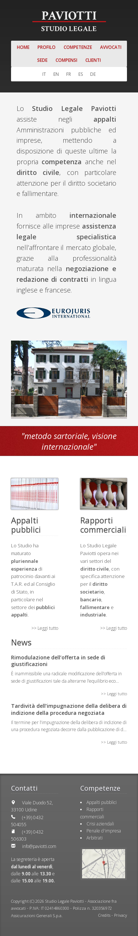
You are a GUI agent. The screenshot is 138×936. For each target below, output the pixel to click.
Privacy (120, 915)
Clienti (93, 60)
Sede (42, 60)
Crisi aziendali (100, 824)
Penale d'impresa (103, 831)
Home (23, 47)
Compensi (66, 60)
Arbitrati (94, 838)
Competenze (78, 47)
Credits (104, 915)
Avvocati (110, 47)
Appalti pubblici (101, 802)
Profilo (47, 47)
